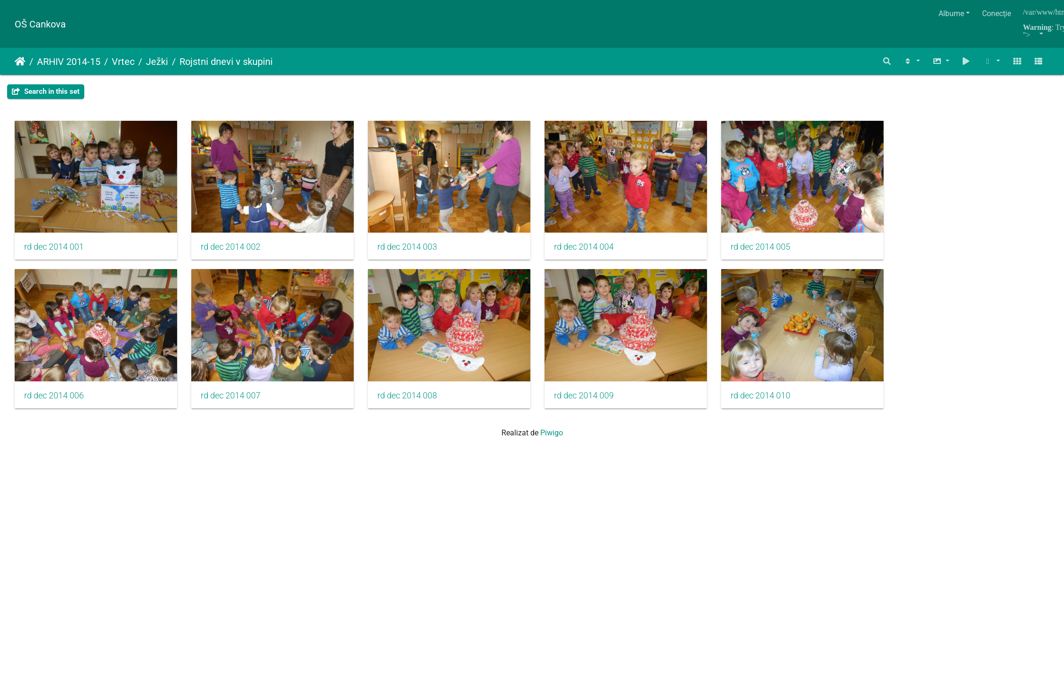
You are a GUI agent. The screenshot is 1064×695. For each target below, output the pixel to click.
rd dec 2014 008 (424, 407)
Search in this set (46, 91)
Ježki (157, 61)
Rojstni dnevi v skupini (226, 61)
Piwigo (551, 444)
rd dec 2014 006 (54, 407)
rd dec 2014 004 (609, 253)
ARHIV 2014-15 (68, 61)
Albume (951, 13)
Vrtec (123, 61)
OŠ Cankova (40, 24)
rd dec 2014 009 (609, 407)
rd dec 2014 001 (54, 253)
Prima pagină (20, 61)
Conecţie (996, 13)
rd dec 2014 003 (424, 253)
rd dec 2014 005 (794, 253)
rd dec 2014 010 (794, 407)
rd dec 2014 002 (239, 253)
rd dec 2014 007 (239, 407)
